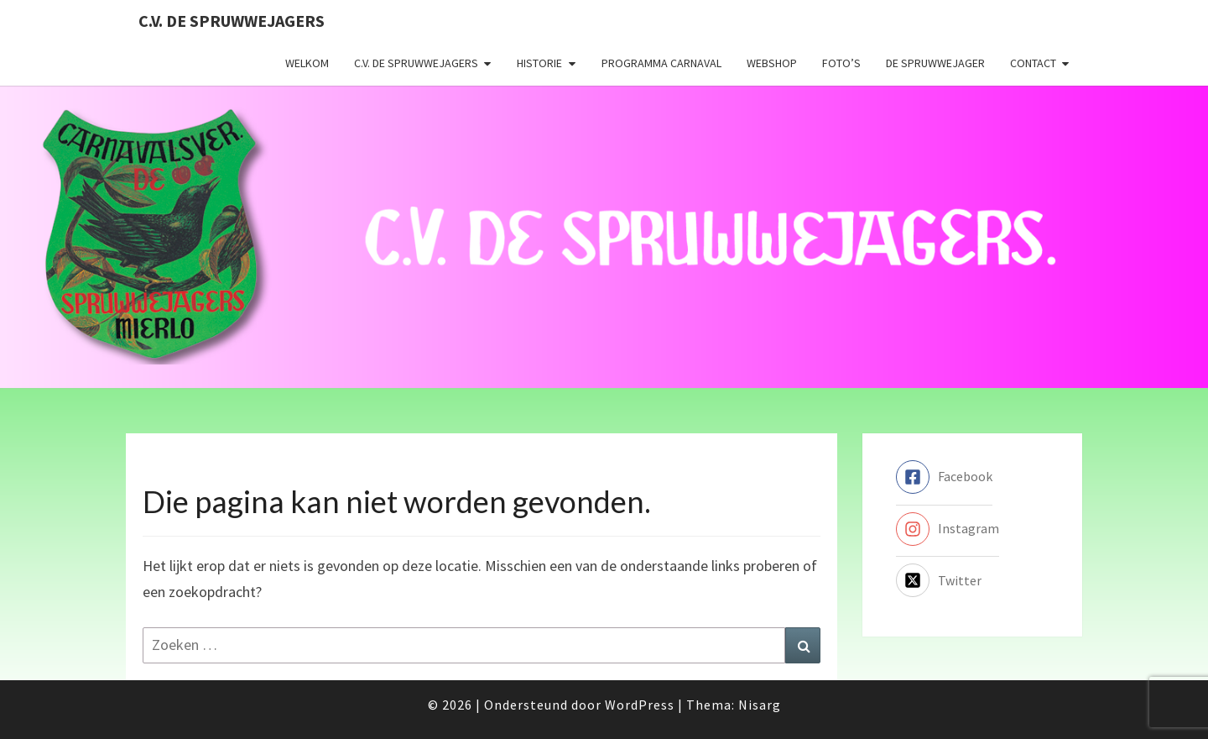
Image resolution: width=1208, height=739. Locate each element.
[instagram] (947, 529)
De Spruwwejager (935, 63)
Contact (1033, 63)
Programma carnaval (661, 63)
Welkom (307, 63)
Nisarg (759, 704)
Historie (539, 63)
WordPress (639, 704)
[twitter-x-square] (939, 580)
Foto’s (841, 63)
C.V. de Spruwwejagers (231, 20)
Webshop (772, 63)
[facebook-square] (944, 477)
